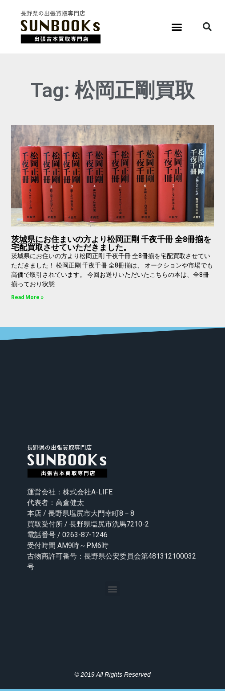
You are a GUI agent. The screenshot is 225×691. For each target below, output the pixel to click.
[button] (177, 26)
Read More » (27, 297)
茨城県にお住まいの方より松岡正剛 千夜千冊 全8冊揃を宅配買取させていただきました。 (111, 243)
